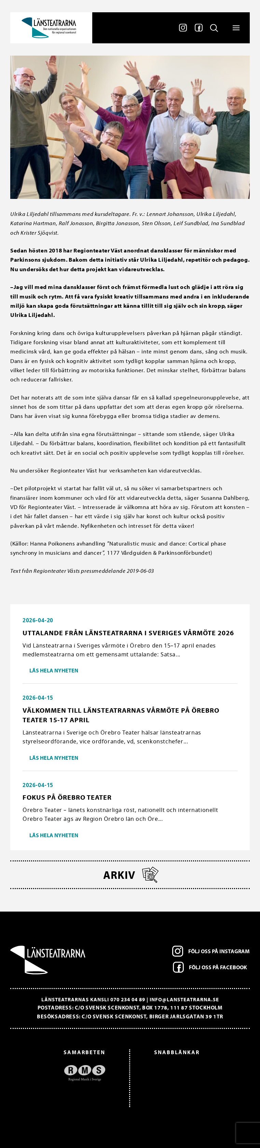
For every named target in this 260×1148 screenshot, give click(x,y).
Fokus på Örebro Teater (67, 797)
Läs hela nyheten (53, 670)
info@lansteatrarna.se (184, 999)
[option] (61, 1073)
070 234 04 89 (127, 999)
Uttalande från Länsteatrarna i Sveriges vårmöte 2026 (128, 632)
